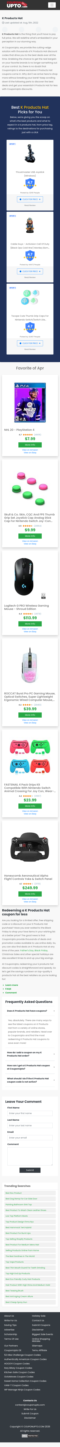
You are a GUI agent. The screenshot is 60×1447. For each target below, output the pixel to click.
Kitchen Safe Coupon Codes (19, 1372)
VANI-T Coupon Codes (16, 1385)
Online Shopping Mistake (41, 1340)
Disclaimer (30, 1417)
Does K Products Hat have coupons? (27, 1010)
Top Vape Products (15, 1262)
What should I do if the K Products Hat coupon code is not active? (28, 1080)
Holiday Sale (38, 1315)
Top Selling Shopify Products (19, 1239)
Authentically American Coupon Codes (25, 1359)
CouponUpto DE (12, 1350)
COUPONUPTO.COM (34, 1426)
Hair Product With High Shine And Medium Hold (28, 1285)
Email (10, 1132)
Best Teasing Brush (14, 1290)
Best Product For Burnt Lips (18, 1233)
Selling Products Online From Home (22, 1250)
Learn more (11, 985)
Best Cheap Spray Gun (16, 1302)
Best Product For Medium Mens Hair (22, 1244)
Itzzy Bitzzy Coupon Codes (18, 1368)
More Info (30, 444)
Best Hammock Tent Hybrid (18, 1227)
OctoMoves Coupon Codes (18, 1376)
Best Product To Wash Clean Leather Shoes (26, 1210)
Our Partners (11, 1345)
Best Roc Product (14, 1193)
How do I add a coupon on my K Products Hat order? (24, 1054)
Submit (30, 1170)
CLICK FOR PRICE (30, 199)
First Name (13, 1107)
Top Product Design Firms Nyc (20, 1221)
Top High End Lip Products (18, 1273)
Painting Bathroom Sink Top (19, 1204)
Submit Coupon (29, 1413)
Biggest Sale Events (42, 1334)
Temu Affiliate (39, 1350)
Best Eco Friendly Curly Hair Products (23, 1279)
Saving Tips (10, 1325)
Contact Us (38, 1320)
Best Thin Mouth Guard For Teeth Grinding (25, 1267)
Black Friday (40, 950)
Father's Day (27, 950)
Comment (11, 992)
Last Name (13, 1120)
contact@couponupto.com (30, 1404)
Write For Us (10, 1320)
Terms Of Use (11, 1338)
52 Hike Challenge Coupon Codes (22, 1355)
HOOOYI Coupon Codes (17, 1363)
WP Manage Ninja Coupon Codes (22, 1389)
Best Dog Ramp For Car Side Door (21, 1198)
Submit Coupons (41, 1325)
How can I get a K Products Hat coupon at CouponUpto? (28, 1067)
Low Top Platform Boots (17, 1216)
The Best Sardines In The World (20, 1256)
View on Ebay (30, 452)
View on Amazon (30, 450)
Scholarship (10, 1334)
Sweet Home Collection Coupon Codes (25, 1381)
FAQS (8, 988)
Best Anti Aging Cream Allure (19, 1296)
